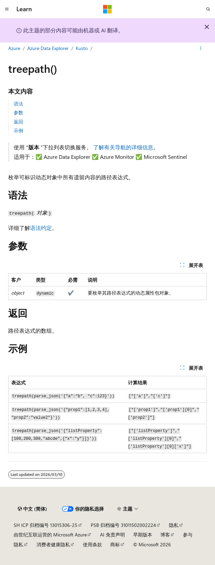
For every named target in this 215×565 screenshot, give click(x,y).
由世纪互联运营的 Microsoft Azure (50, 534)
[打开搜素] (208, 9)
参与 (187, 534)
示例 (18, 130)
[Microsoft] (107, 9)
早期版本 (142, 534)
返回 (18, 121)
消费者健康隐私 (53, 544)
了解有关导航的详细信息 (123, 147)
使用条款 (92, 544)
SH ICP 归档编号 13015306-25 (45, 525)
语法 (18, 103)
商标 (115, 544)
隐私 (173, 525)
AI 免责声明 (112, 534)
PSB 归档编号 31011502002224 (123, 525)
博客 (165, 534)
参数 (18, 112)
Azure (14, 48)
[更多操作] (201, 48)
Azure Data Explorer (48, 48)
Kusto (82, 48)
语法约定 (41, 227)
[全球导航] (7, 9)
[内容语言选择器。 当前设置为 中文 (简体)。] (32, 508)
